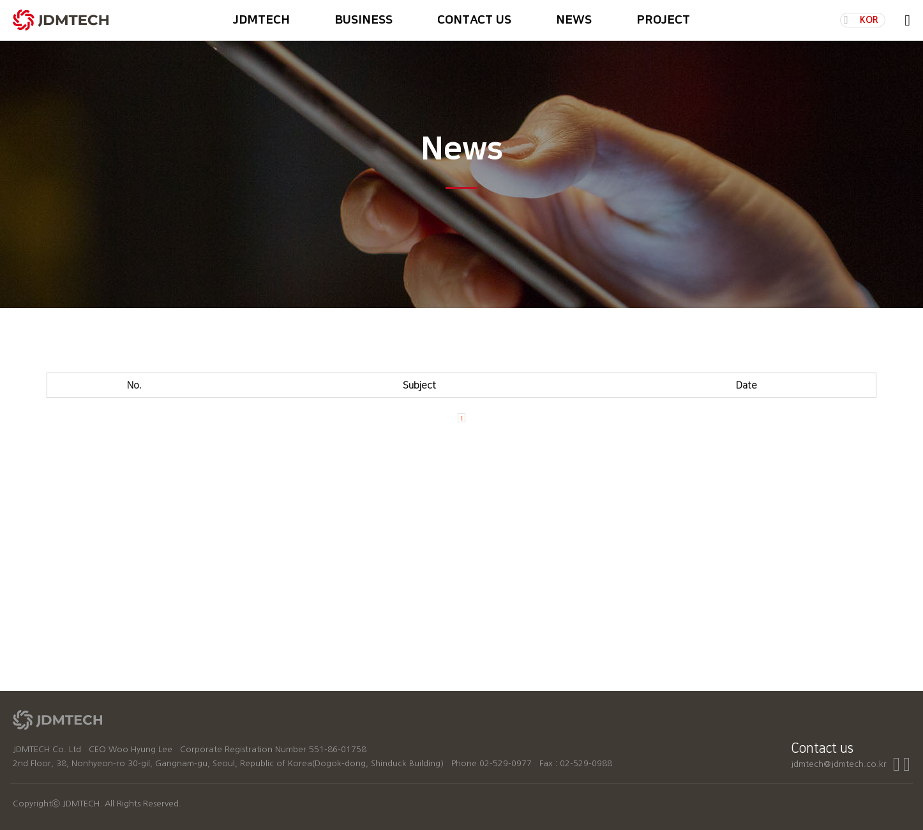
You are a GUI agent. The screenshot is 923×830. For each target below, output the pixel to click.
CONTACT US (474, 20)
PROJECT (663, 20)
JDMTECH (261, 20)
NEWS (574, 20)
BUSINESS (363, 20)
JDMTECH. (82, 803)
